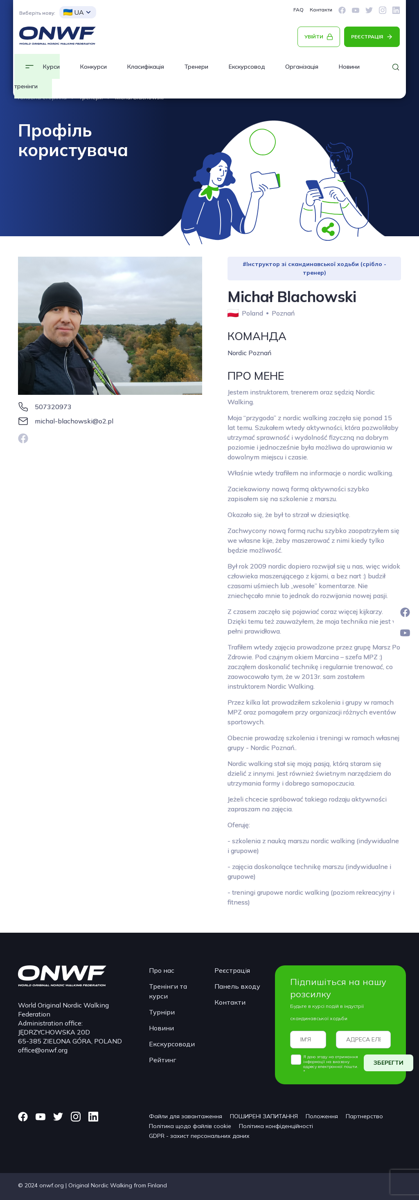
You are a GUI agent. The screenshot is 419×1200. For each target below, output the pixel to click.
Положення (322, 1116)
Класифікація (145, 66)
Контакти (321, 10)
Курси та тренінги (37, 76)
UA (73, 12)
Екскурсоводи (172, 1044)
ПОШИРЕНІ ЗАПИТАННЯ (264, 1116)
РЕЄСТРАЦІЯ (367, 37)
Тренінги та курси (168, 991)
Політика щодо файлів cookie (190, 1126)
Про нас (161, 970)
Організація (301, 66)
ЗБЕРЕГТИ (388, 1062)
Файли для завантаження (185, 1116)
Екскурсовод (247, 66)
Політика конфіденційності (276, 1126)
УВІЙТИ (313, 37)
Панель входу (237, 986)
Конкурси (93, 66)
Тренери (196, 66)
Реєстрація (232, 970)
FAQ (298, 10)
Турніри (162, 1012)
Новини (161, 1028)
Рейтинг (162, 1060)
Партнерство (364, 1116)
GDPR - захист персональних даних (199, 1136)
